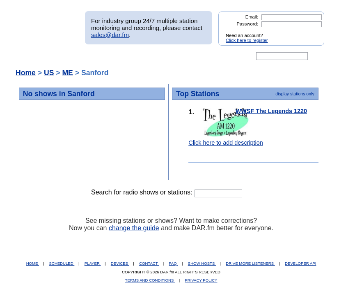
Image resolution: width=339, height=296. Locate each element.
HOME (32, 263)
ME (67, 73)
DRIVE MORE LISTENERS (250, 263)
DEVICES (120, 263)
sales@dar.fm (110, 34)
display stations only (294, 93)
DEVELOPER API (300, 263)
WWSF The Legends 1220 (271, 111)
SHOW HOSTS (202, 263)
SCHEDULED (61, 263)
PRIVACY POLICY (201, 280)
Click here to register (247, 40)
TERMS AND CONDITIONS (150, 280)
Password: (247, 23)
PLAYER (93, 263)
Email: (251, 16)
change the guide (134, 227)
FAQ (173, 263)
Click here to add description (225, 142)
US (49, 73)
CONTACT (149, 263)
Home (26, 73)
